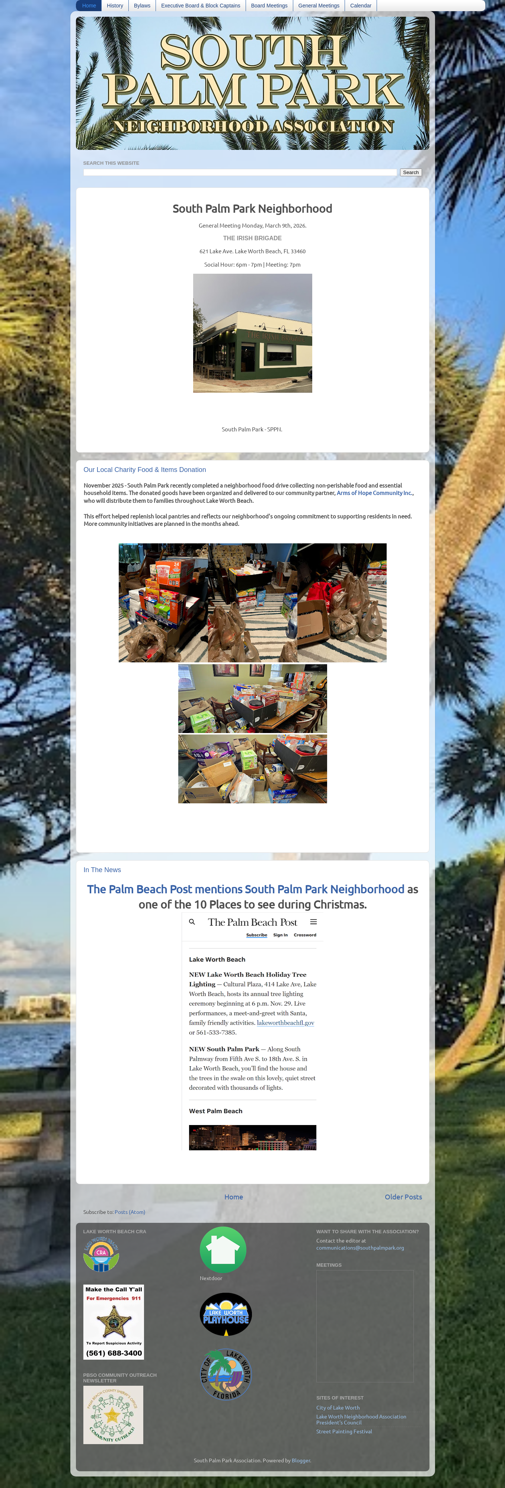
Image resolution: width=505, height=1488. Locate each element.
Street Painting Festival (344, 1431)
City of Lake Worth (338, 1407)
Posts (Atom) (130, 1211)
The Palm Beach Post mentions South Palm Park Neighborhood (246, 889)
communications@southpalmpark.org (360, 1247)
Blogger (301, 1460)
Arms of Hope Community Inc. (374, 492)
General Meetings (319, 6)
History (115, 6)
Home (89, 6)
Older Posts (403, 1196)
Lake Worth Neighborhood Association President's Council (361, 1419)
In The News (102, 870)
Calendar (360, 6)
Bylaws (142, 6)
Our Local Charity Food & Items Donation (145, 469)
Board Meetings (269, 6)
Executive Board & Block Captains (200, 6)
